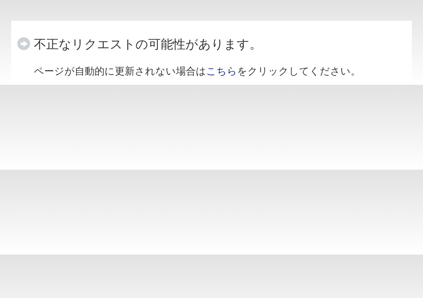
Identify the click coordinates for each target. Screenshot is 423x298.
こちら (221, 71)
